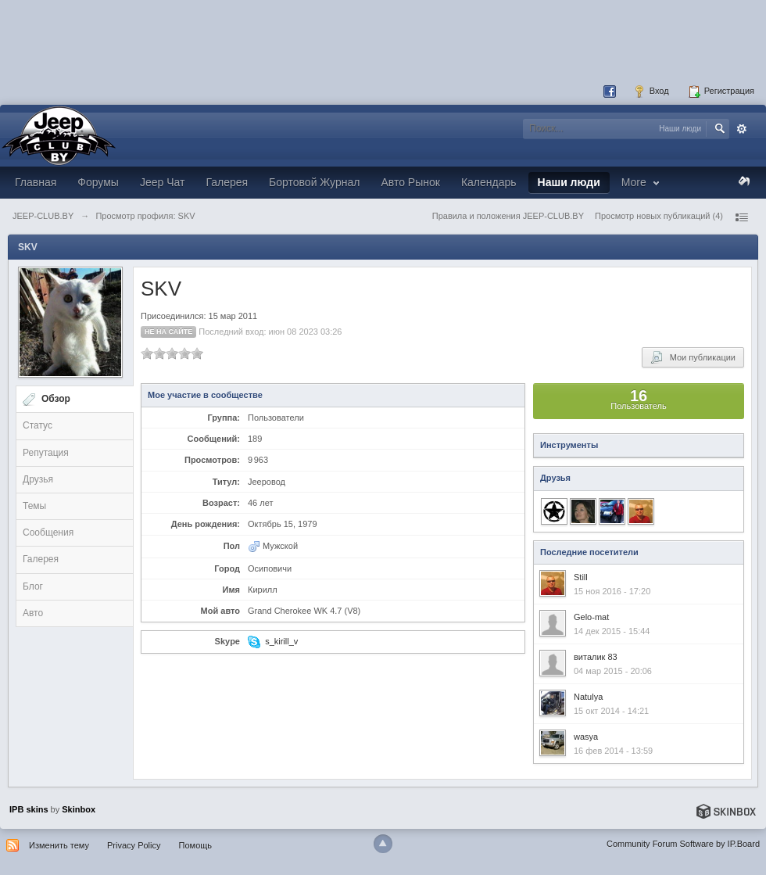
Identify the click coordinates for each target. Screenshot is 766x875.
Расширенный (742, 129)
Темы (34, 505)
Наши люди (569, 182)
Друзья (38, 479)
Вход (651, 91)
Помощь (196, 845)
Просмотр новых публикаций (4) (659, 216)
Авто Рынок (410, 182)
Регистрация (721, 91)
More (642, 182)
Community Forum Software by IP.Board (683, 843)
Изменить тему (59, 845)
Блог (33, 586)
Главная (35, 182)
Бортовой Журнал (314, 182)
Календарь (489, 182)
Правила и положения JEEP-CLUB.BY (508, 216)
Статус (37, 425)
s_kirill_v (281, 641)
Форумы (98, 182)
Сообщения (48, 532)
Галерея (227, 182)
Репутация (46, 452)
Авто (33, 613)
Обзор (55, 398)
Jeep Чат (162, 182)
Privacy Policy (133, 845)
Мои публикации (693, 357)
